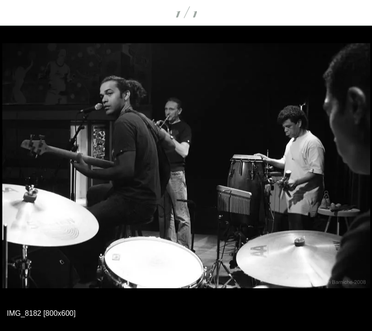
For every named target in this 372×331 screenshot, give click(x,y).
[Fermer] (12, 12)
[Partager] (359, 13)
